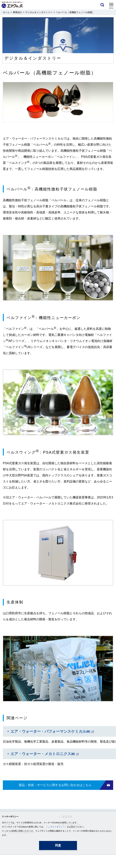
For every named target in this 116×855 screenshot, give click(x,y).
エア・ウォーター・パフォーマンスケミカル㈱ (50, 731)
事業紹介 (17, 12)
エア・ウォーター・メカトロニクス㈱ (42, 754)
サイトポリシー (57, 827)
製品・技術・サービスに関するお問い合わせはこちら (55, 785)
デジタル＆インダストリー (39, 12)
